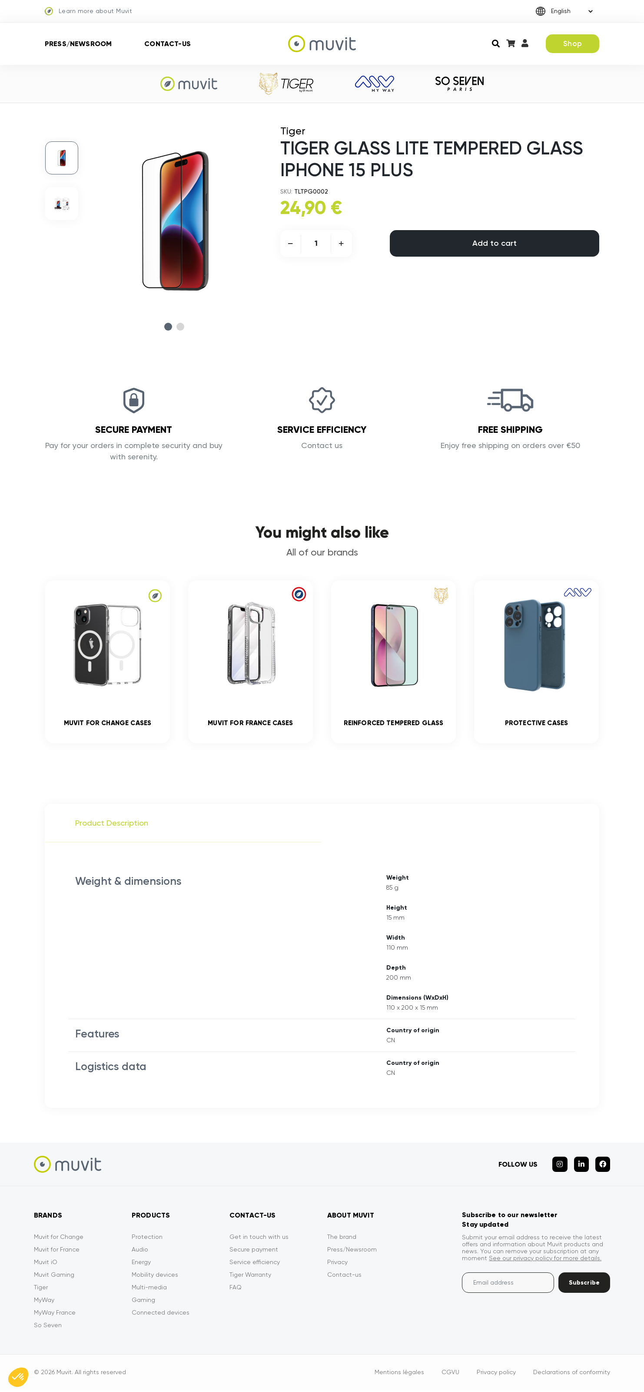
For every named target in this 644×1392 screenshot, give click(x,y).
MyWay (44, 1301)
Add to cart (494, 243)
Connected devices (160, 1314)
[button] (18, 1377)
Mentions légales (399, 1374)
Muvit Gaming (54, 1276)
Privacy (337, 1264)
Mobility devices (155, 1276)
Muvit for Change (58, 1238)
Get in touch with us (259, 1238)
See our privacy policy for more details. (545, 1260)
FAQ (235, 1289)
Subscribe (584, 1284)
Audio (140, 1251)
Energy (141, 1264)
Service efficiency (254, 1264)
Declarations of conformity (571, 1374)
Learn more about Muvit (88, 11)
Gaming (143, 1301)
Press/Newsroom (78, 44)
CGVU (450, 1374)
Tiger (41, 1289)
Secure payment (253, 1251)
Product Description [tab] (111, 825)
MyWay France (55, 1314)
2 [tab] (180, 327)
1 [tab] (168, 327)
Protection (147, 1238)
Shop (572, 43)
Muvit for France (57, 1251)
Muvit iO (45, 1264)
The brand (341, 1238)
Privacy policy (496, 1374)
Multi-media (149, 1289)
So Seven (48, 1327)
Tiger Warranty (250, 1276)
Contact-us (167, 44)
